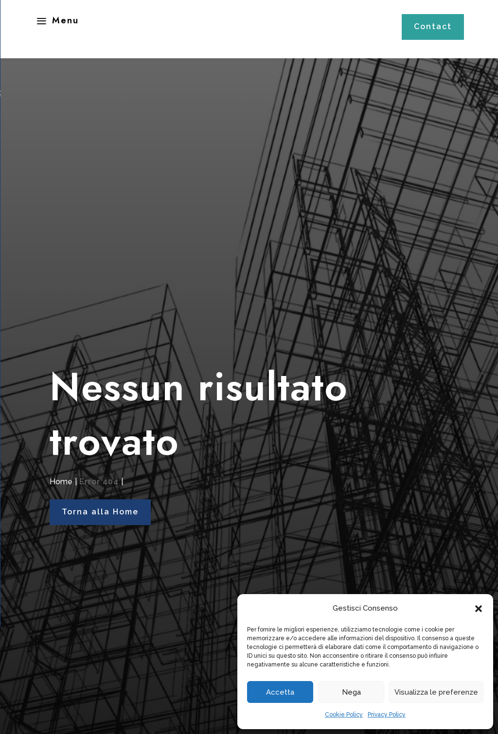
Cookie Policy (344, 714)
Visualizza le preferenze (436, 692)
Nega (351, 692)
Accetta (280, 692)
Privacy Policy (387, 714)
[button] (478, 609)
